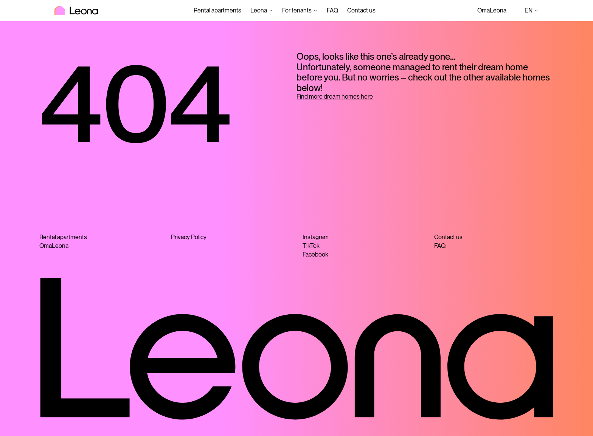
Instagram (316, 237)
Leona (258, 10)
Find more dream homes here (334, 96)
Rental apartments (217, 10)
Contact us (361, 10)
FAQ (332, 10)
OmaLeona (491, 10)
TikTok (311, 245)
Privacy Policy (188, 237)
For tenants (297, 10)
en (532, 10)
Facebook (315, 254)
